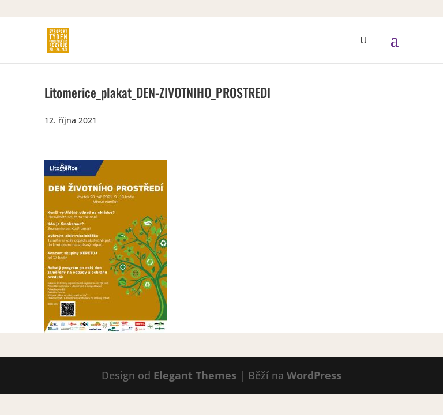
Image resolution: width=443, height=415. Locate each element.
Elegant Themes (194, 375)
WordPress (314, 375)
